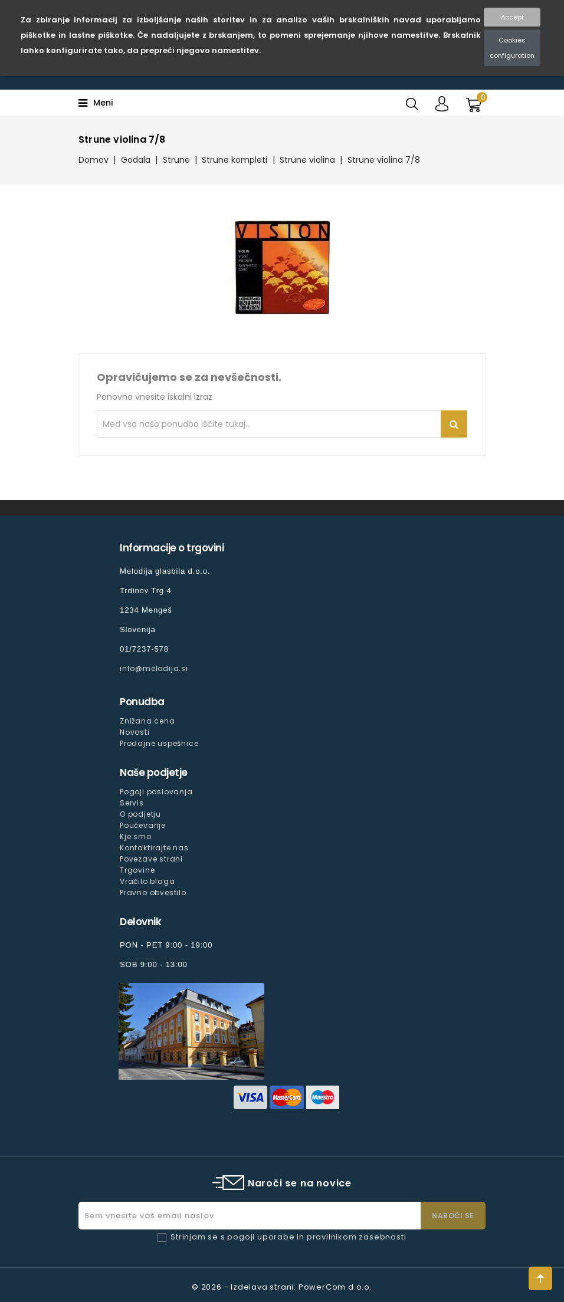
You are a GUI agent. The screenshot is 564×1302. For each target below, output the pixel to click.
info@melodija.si (154, 668)
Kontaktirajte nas (154, 848)
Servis (132, 803)
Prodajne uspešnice (159, 743)
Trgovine (137, 870)
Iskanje (454, 424)
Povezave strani (151, 859)
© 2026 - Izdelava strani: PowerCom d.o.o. (282, 1287)
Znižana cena (147, 721)
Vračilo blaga (147, 881)
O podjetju (140, 814)
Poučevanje (143, 825)
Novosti (135, 732)
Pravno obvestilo (153, 892)
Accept (512, 17)
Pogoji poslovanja (156, 792)
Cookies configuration (512, 47)
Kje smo (136, 836)
